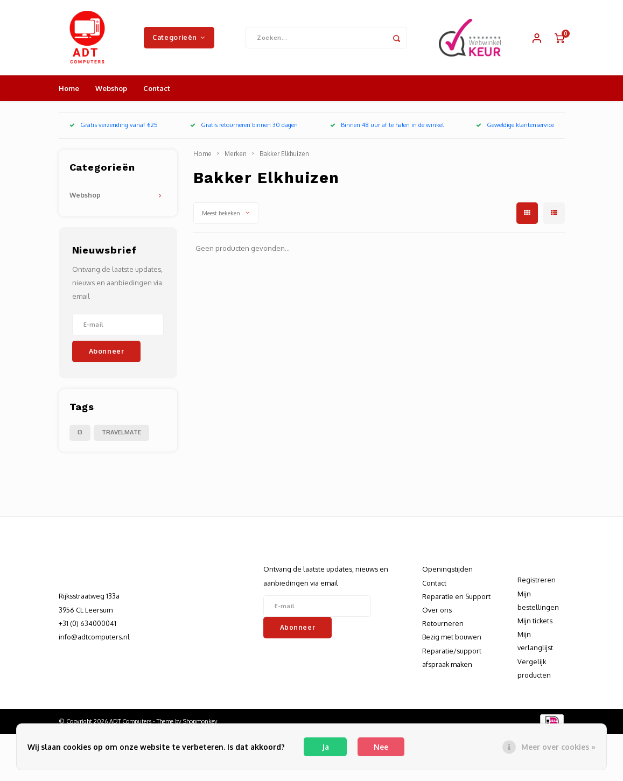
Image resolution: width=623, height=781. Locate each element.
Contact (156, 88)
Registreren (536, 579)
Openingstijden (447, 569)
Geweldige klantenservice (515, 125)
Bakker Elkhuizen (284, 154)
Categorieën (178, 37)
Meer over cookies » (558, 746)
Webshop (111, 88)
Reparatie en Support (456, 596)
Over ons (437, 610)
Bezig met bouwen (451, 636)
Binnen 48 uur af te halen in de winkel (387, 125)
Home (69, 88)
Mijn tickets (534, 620)
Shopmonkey (200, 721)
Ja (325, 746)
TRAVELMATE (121, 432)
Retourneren (443, 623)
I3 (80, 432)
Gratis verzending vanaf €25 (113, 125)
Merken (236, 154)
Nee (381, 746)
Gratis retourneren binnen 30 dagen (244, 125)
